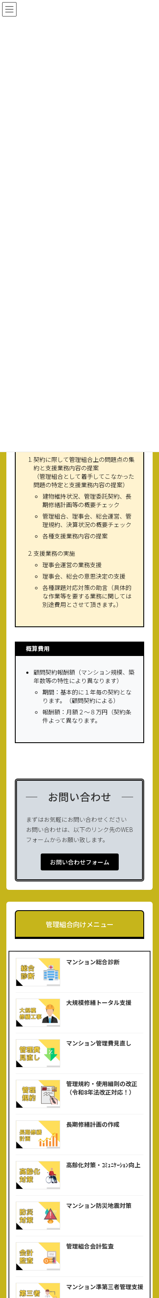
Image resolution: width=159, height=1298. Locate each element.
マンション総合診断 (93, 962)
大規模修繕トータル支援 (98, 1002)
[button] (80, 861)
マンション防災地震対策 (98, 1205)
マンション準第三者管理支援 (104, 1286)
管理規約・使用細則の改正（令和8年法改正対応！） (101, 1087)
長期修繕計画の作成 (93, 1124)
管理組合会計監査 (90, 1246)
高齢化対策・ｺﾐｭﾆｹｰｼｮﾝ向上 (103, 1165)
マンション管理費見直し (98, 1043)
